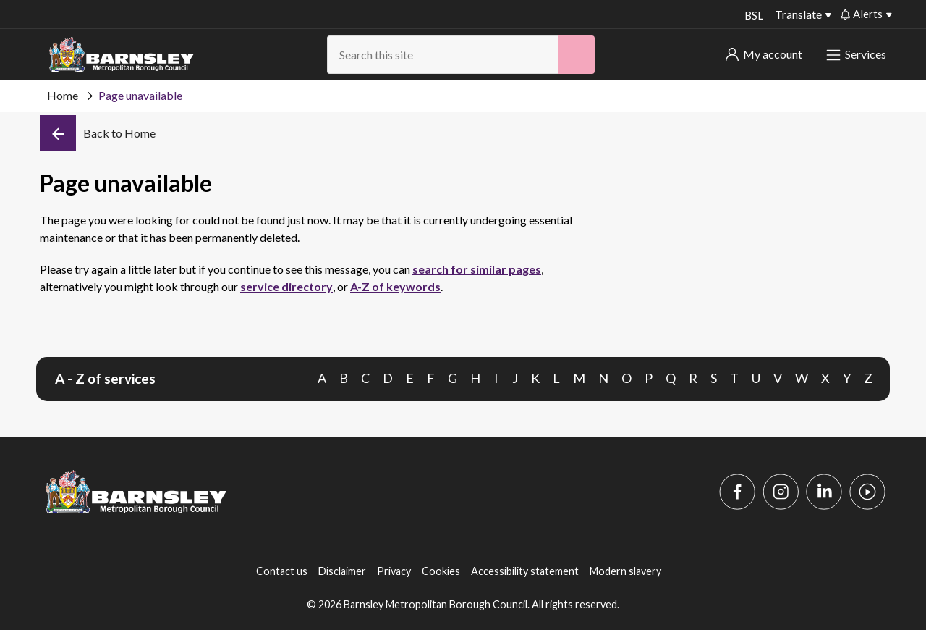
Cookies (441, 571)
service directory (286, 286)
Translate (798, 14)
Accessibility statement (525, 571)
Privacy (394, 571)
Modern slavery (625, 571)
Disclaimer (342, 571)
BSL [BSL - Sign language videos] (752, 15)
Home (62, 95)
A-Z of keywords (395, 286)
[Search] (576, 54)
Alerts (862, 13)
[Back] (98, 133)
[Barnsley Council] (121, 55)
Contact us (281, 571)
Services (857, 54)
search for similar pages (476, 269)
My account (764, 54)
